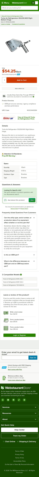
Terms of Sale (19, 451)
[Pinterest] (24, 400)
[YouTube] (8, 400)
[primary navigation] (5, 2)
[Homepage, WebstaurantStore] (19, 3)
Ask (32, 200)
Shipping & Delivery (26, 441)
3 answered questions (18, 24)
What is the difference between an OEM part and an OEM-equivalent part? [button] (17, 263)
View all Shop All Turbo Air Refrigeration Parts (26, 118)
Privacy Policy (24, 208)
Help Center (19, 430)
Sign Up (33, 358)
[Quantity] (4, 80)
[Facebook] (13, 400)
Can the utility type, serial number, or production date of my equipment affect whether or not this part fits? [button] (17, 220)
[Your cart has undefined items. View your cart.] (35, 2)
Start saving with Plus (15, 369)
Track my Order (19, 436)
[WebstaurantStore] (19, 387)
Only (3, 68)
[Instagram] (2, 400)
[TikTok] (19, 400)
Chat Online (9, 441)
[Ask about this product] (19, 200)
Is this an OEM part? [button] (11, 255)
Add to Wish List (19, 88)
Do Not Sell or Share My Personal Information (19, 464)
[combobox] (19, 8)
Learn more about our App (16, 380)
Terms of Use (14, 208)
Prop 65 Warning (8, 156)
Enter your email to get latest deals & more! (18, 353)
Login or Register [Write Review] (19, 335)
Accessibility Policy (20, 461)
